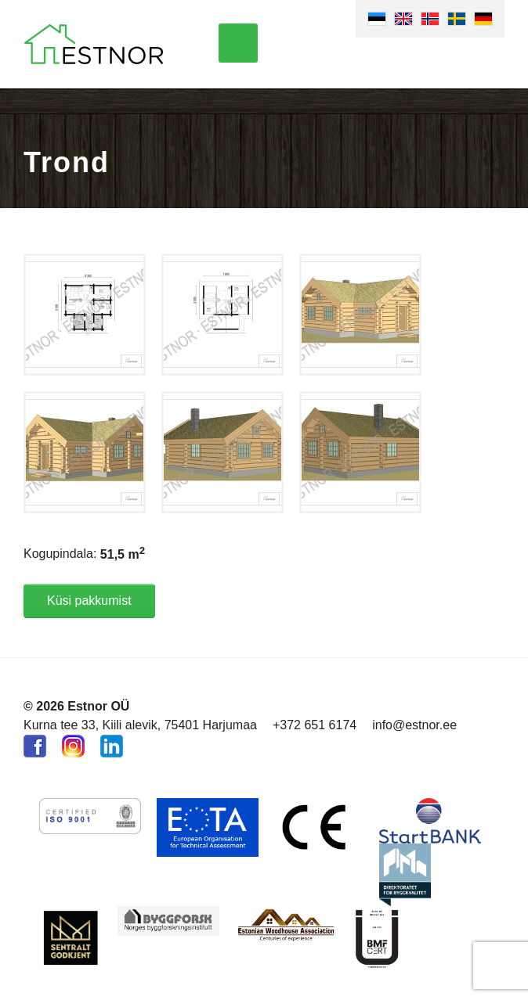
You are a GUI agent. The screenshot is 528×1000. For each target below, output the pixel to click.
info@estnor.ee (414, 725)
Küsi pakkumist (89, 600)
